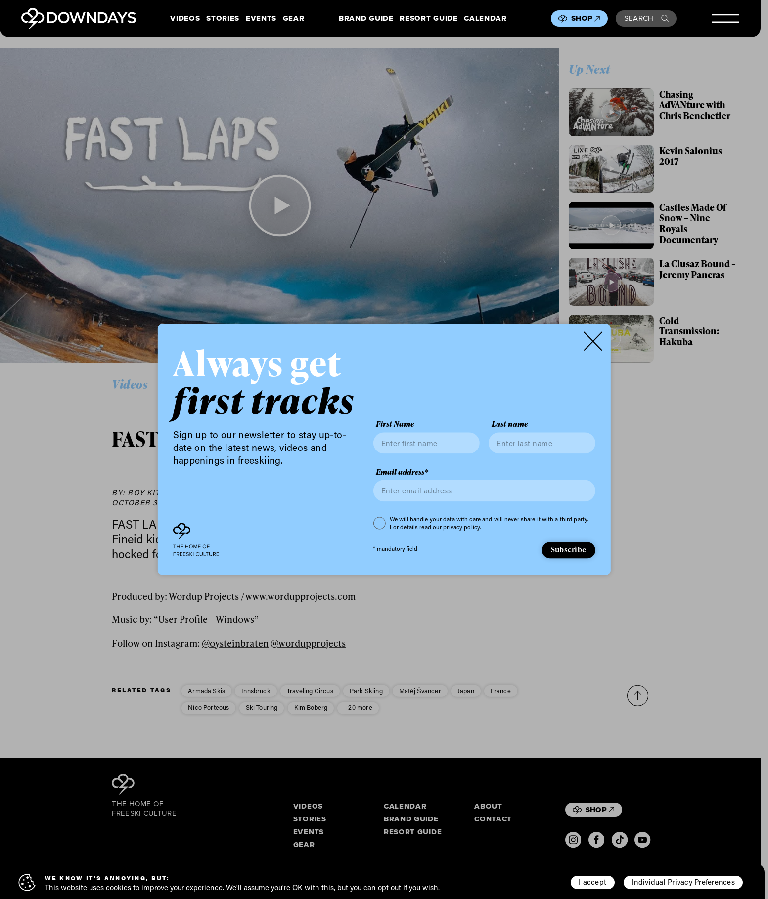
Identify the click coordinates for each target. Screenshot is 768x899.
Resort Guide (428, 19)
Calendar (485, 19)
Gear (294, 19)
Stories (222, 19)
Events (261, 19)
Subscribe (568, 549)
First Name (395, 425)
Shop (585, 18)
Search (646, 18)
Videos (185, 19)
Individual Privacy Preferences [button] (683, 882)
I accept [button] (592, 882)
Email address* (402, 472)
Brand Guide (366, 19)
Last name (510, 425)
